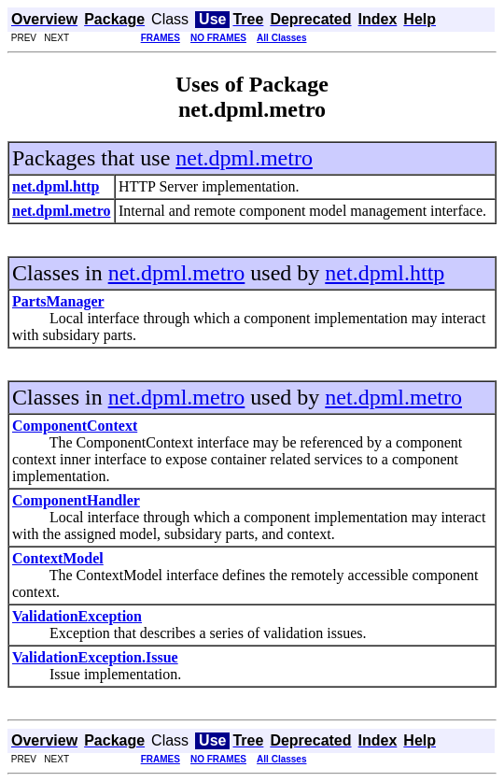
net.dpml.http (384, 273)
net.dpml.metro (244, 158)
